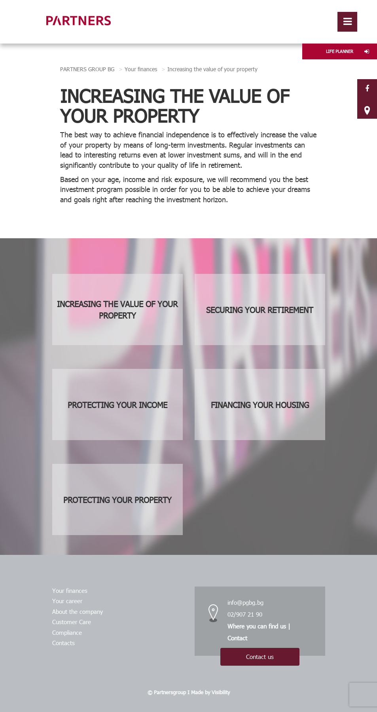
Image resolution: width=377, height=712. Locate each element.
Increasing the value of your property (212, 69)
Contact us (260, 657)
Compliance (67, 632)
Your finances (141, 69)
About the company (77, 611)
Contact (237, 638)
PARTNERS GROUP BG (87, 69)
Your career (67, 601)
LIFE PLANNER (347, 51)
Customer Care (71, 622)
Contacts (63, 643)
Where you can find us (256, 626)
